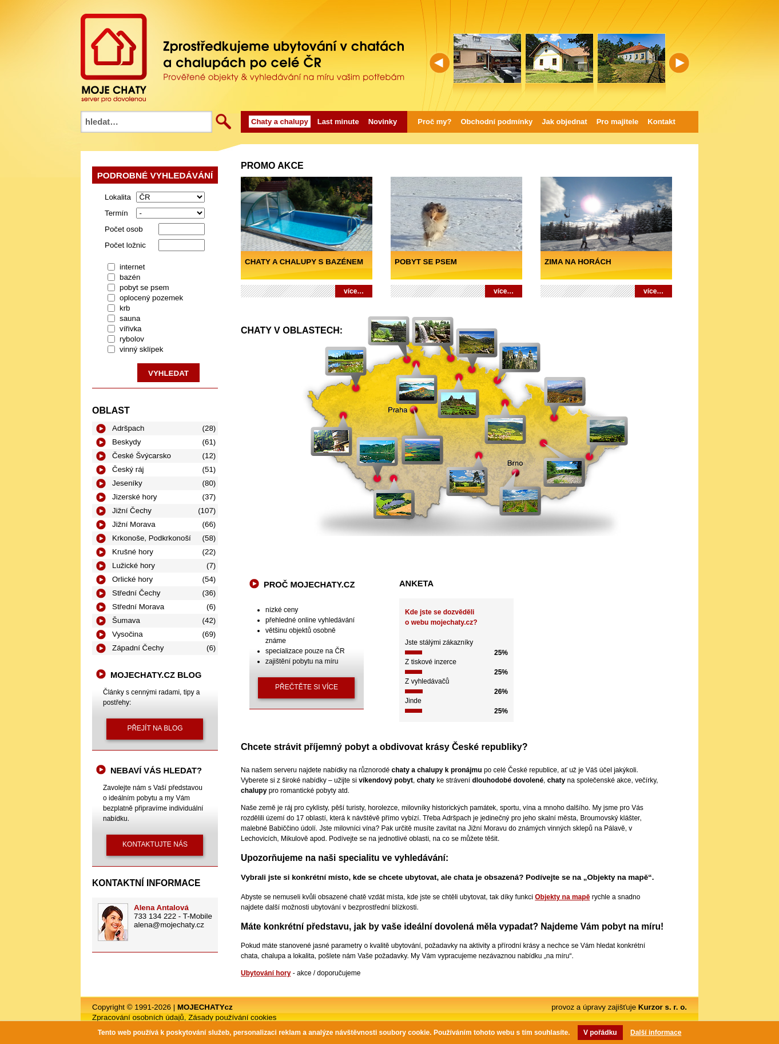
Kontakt (661, 121)
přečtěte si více (306, 687)
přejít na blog (154, 728)
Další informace (655, 1033)
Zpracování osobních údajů (138, 1017)
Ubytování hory (266, 973)
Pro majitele (618, 121)
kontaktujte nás (155, 844)
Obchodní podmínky (497, 121)
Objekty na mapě (562, 897)
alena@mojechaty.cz (169, 924)
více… (354, 291)
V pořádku (600, 1033)
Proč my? (434, 121)
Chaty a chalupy (279, 121)
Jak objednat (564, 121)
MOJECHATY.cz (114, 58)
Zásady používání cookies (232, 1017)
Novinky (383, 121)
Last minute (338, 121)
